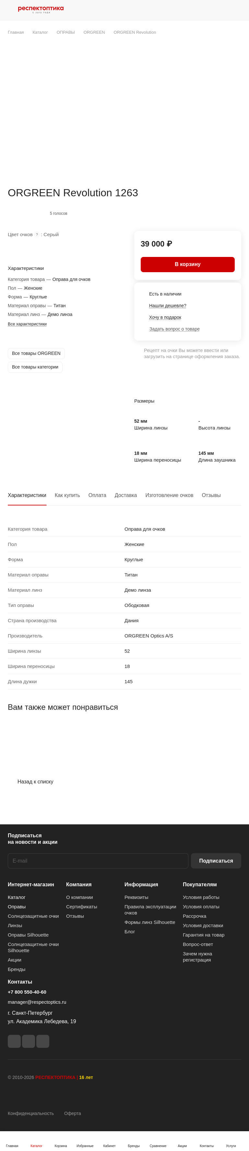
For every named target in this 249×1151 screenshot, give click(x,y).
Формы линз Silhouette (149, 922)
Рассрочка (194, 916)
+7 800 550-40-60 (27, 992)
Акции (14, 960)
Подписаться (216, 861)
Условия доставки (203, 925)
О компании (79, 897)
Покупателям (200, 884)
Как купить (67, 495)
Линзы (15, 925)
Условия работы (201, 897)
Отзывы (211, 495)
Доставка (126, 495)
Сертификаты (81, 906)
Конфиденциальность (31, 1113)
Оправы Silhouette (28, 935)
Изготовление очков (170, 495)
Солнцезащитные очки (33, 916)
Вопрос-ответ (198, 944)
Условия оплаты (201, 906)
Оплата (97, 495)
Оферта (72, 1113)
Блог (129, 931)
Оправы (17, 906)
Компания (79, 884)
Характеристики (27, 495)
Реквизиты (136, 897)
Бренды (16, 969)
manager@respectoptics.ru (37, 1002)
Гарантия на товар (203, 935)
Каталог (17, 897)
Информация (141, 884)
